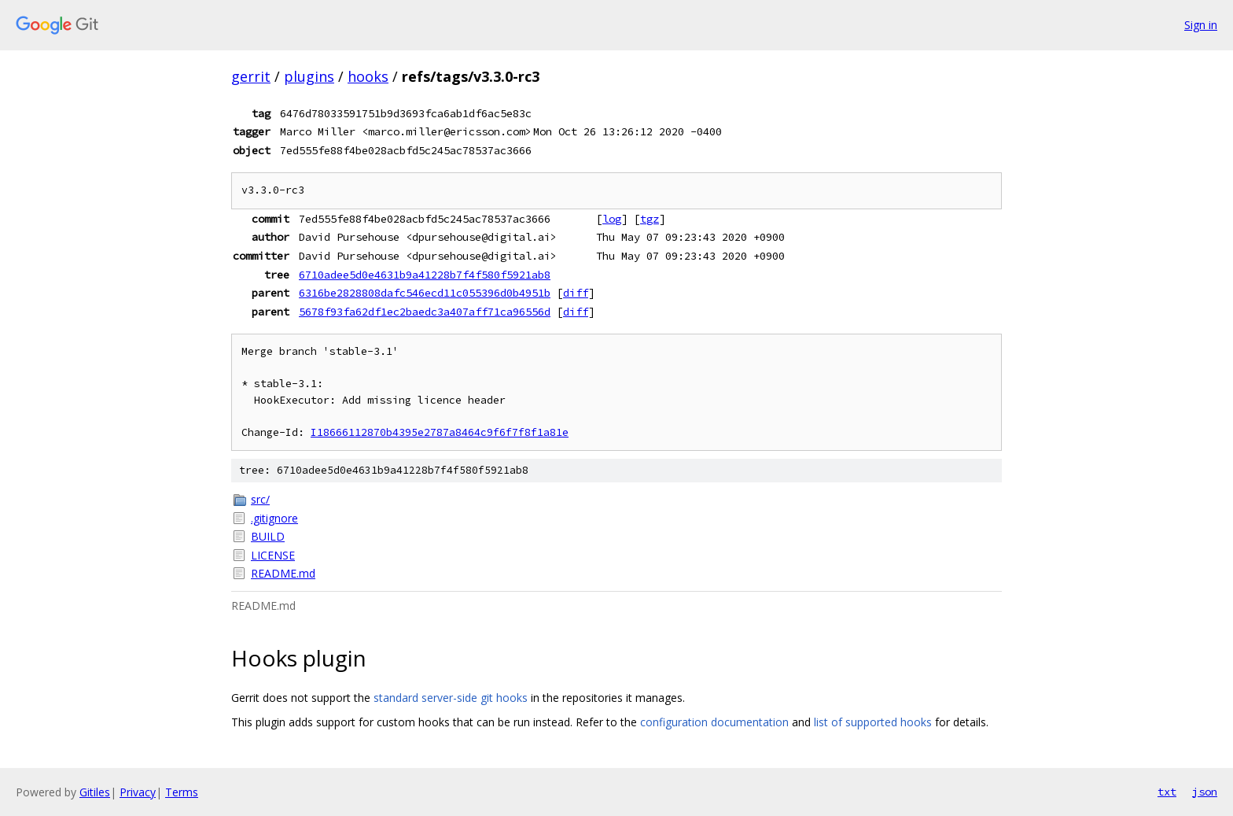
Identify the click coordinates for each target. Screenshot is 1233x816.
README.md (283, 573)
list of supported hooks (873, 721)
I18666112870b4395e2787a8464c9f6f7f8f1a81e (440, 432)
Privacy (138, 792)
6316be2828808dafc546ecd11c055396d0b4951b (424, 293)
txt (1167, 792)
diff (575, 293)
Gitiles (94, 792)
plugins (309, 76)
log (611, 219)
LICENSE (273, 555)
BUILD (268, 536)
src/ (260, 499)
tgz (649, 219)
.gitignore (274, 518)
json (1204, 792)
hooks (368, 76)
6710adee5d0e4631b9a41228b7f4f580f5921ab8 (424, 275)
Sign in (1200, 24)
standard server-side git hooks (451, 697)
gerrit (251, 76)
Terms (181, 792)
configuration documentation (714, 721)
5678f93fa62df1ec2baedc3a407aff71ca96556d (424, 312)
